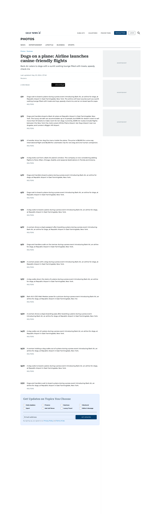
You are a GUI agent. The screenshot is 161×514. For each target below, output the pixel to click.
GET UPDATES (86, 417)
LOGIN (132, 33)
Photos (23, 51)
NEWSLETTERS (120, 33)
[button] (22, 33)
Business (30, 51)
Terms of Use (60, 421)
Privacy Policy (48, 421)
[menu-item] (23, 45)
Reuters (24, 78)
